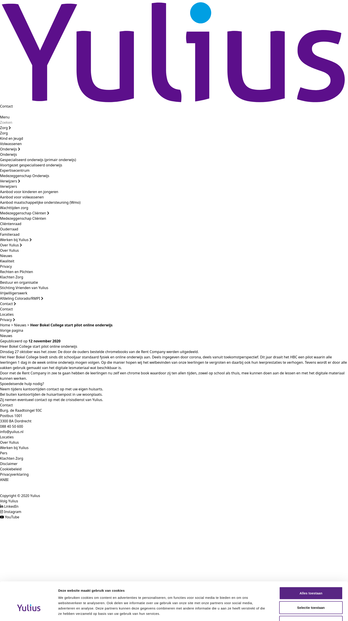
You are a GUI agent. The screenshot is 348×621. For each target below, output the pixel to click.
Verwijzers (10, 181)
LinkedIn (11, 506)
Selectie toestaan (311, 581)
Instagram (12, 511)
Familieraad (10, 234)
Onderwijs (10, 149)
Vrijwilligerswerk (13, 293)
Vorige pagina (11, 330)
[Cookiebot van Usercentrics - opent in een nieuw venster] (28, 612)
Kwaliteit (7, 261)
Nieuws (6, 255)
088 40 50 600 (11, 426)
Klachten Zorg (11, 277)
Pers (3, 453)
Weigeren (310, 595)
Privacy (6, 266)
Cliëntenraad (10, 223)
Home (5, 325)
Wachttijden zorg (14, 207)
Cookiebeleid (11, 469)
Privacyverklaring (14, 474)
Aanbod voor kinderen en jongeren (29, 191)
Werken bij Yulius (16, 239)
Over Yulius (11, 245)
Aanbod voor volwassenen (22, 197)
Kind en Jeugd (11, 138)
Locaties (7, 314)
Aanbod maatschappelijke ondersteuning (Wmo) (40, 202)
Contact (6, 106)
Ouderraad (9, 229)
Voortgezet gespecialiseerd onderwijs (31, 165)
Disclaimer (9, 463)
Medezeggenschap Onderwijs (24, 175)
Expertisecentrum (15, 170)
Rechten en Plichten (16, 271)
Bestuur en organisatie (19, 282)
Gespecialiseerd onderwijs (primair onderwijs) (38, 159)
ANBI (4, 479)
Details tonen (239, 612)
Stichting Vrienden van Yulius (24, 287)
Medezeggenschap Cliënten (24, 213)
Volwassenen (11, 143)
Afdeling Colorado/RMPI (21, 298)
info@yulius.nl (12, 431)
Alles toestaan (310, 566)
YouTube (12, 517)
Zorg (5, 127)
